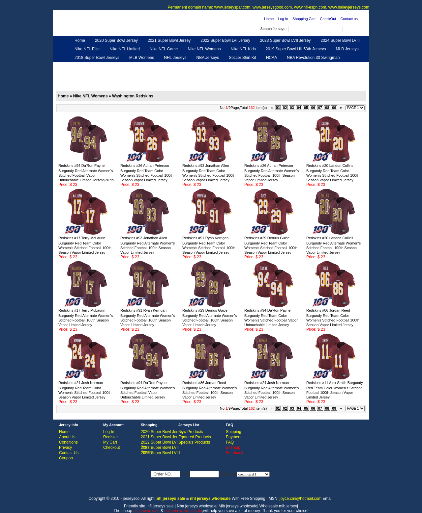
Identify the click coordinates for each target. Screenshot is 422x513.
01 (278, 108)
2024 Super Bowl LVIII (340, 40)
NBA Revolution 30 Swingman (313, 57)
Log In (283, 19)
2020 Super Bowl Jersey (116, 40)
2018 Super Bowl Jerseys (97, 57)
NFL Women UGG (197, 66)
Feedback (307, 66)
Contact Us (68, 452)
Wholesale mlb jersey (278, 506)
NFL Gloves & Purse (270, 66)
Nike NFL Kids (243, 49)
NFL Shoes (233, 66)
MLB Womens (141, 57)
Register (110, 437)
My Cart (110, 442)
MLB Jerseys (347, 49)
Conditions (68, 442)
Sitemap (233, 447)
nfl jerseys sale (160, 506)
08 (327, 108)
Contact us (349, 19)
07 (320, 108)
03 (292, 108)
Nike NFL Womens (204, 49)
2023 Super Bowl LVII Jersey (285, 40)
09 (334, 108)
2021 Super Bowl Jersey (169, 40)
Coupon (66, 458)
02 (285, 108)
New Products (190, 431)
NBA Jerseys (207, 57)
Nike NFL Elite (87, 49)
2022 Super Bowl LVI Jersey (225, 40)
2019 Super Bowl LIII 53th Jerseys (296, 49)
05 (306, 108)
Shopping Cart (304, 19)
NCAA (271, 57)
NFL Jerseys (160, 66)
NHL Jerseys (175, 57)
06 (313, 108)
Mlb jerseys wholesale (238, 506)
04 (299, 108)
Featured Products (194, 437)
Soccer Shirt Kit (242, 57)
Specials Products (194, 442)
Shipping (233, 431)
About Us (67, 437)
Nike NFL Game (164, 49)
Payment (233, 437)
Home (269, 19)
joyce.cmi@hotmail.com (300, 498)
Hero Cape (129, 66)
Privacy (65, 447)
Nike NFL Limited (124, 49)
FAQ (230, 442)
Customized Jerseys (92, 66)
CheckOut (328, 19)
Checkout (111, 447)
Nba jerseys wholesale (197, 506)
